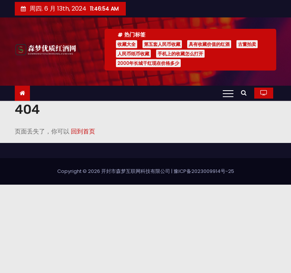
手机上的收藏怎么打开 (180, 53)
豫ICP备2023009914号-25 (204, 171)
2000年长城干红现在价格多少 (148, 63)
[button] (245, 93)
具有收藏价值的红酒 (209, 44)
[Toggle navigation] (228, 93)
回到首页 (83, 131)
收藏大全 (126, 44)
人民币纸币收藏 (133, 53)
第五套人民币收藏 (162, 44)
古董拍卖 (247, 44)
